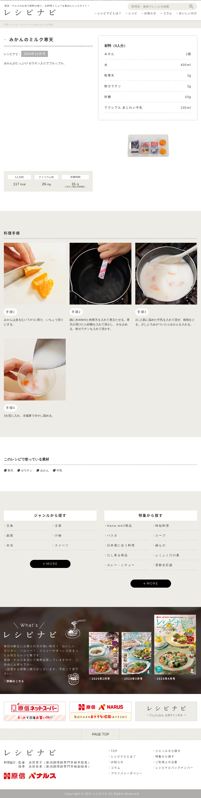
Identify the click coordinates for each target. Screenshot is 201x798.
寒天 (8, 470)
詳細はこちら (15, 681)
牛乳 (57, 470)
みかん (42, 470)
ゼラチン (24, 470)
